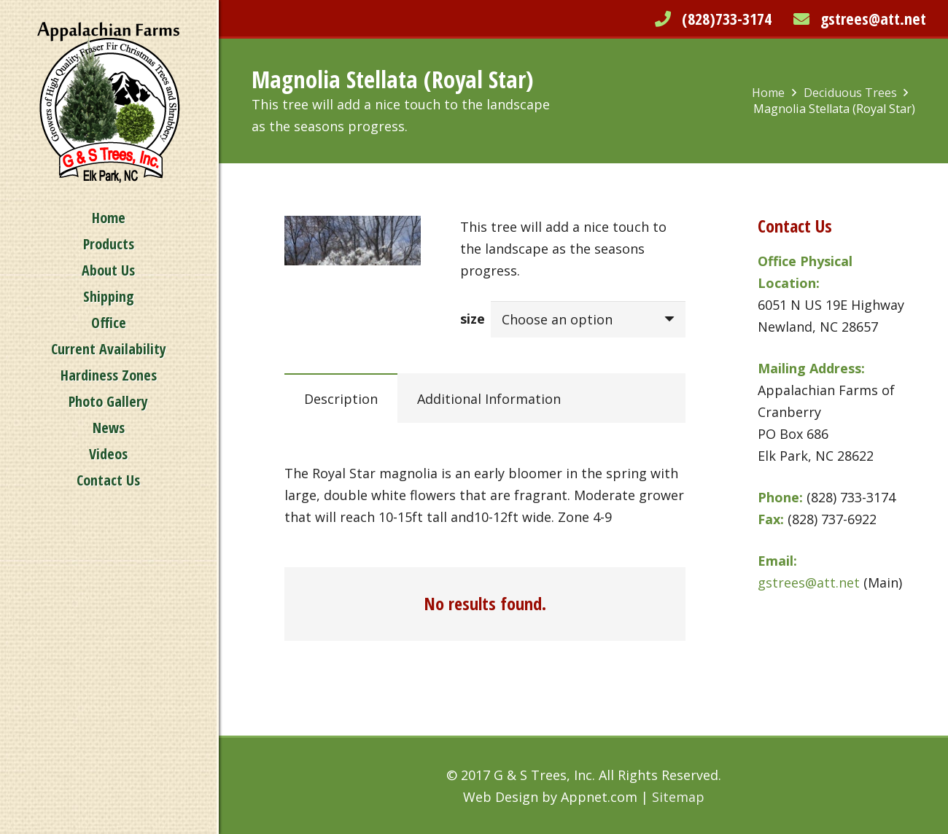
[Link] (108, 102)
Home (768, 93)
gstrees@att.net (873, 18)
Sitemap (678, 797)
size (472, 318)
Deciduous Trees (850, 93)
